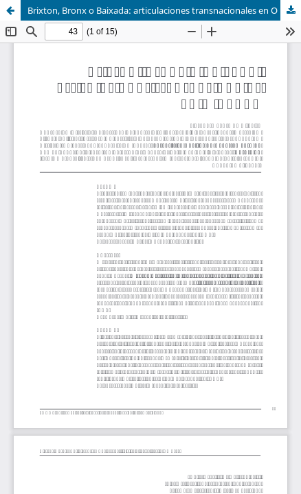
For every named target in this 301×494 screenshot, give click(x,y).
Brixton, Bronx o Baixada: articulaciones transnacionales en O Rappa (164, 10)
